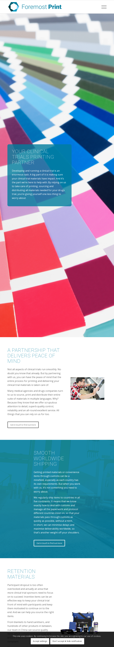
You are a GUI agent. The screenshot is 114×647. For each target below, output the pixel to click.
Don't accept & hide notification (67, 641)
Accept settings (40, 641)
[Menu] (102, 6)
